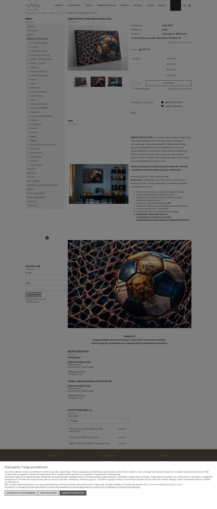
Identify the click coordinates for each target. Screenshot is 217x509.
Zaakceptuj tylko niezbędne (21, 493)
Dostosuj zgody (48, 493)
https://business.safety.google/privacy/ (163, 484)
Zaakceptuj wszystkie (73, 493)
